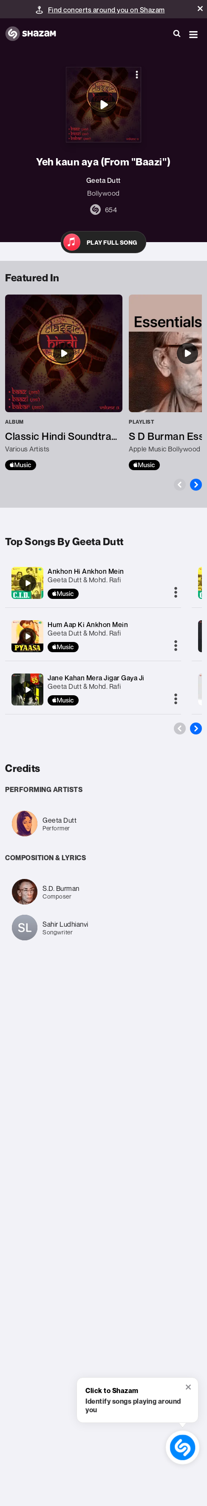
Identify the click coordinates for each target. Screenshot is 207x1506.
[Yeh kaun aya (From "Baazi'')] (103, 105)
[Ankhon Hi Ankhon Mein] (27, 583)
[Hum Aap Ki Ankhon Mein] (27, 636)
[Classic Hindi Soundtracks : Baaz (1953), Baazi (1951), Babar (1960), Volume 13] (63, 382)
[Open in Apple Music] (103, 242)
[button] (200, 8)
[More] (175, 593)
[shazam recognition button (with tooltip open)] (182, 1447)
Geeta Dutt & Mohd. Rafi (84, 579)
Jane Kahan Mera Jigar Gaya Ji (96, 678)
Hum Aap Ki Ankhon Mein (88, 624)
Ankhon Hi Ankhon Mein (86, 571)
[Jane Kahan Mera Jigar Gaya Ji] (27, 689)
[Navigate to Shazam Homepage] (35, 34)
